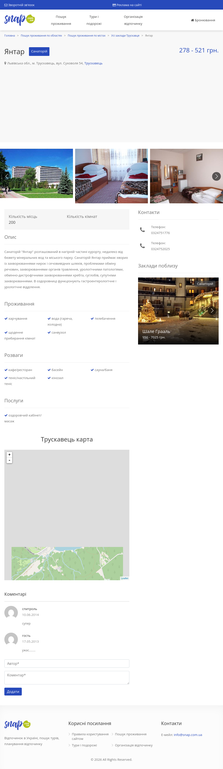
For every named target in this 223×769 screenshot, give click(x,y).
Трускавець (93, 63)
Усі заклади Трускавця (125, 35)
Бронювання (203, 20)
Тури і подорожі (93, 20)
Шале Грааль (156, 331)
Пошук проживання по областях (41, 35)
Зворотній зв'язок (19, 5)
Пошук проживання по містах (86, 35)
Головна (9, 35)
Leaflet (124, 578)
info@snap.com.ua (188, 734)
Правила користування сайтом (90, 736)
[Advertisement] (111, 98)
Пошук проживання (61, 20)
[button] (216, 176)
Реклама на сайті (127, 5)
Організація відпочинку (133, 20)
